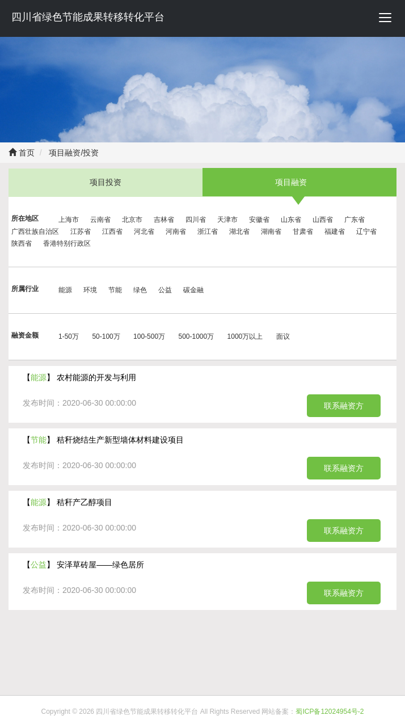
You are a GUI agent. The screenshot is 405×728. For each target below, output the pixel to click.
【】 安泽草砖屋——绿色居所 (83, 564)
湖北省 (239, 231)
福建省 (334, 231)
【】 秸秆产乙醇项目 (67, 502)
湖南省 (271, 231)
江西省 (112, 231)
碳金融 (193, 290)
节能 (115, 290)
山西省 (323, 220)
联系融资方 (344, 405)
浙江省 (207, 231)
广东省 (354, 220)
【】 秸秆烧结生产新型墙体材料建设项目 (103, 439)
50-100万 (106, 336)
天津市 (227, 220)
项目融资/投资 (73, 152)
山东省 (291, 220)
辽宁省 (366, 231)
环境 (90, 290)
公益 (165, 290)
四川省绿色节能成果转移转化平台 (87, 17)
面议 (283, 336)
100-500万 (149, 336)
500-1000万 (196, 336)
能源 (65, 290)
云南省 (100, 220)
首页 (22, 152)
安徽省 (259, 220)
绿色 (140, 290)
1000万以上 (245, 336)
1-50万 (68, 336)
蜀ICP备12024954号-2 (330, 712)
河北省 (144, 231)
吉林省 (164, 220)
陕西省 (21, 243)
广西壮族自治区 (35, 231)
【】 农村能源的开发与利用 (79, 377)
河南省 (176, 231)
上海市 (68, 220)
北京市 (132, 220)
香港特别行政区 (67, 243)
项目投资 (105, 182)
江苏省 (80, 231)
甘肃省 (303, 231)
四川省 (195, 220)
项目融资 (291, 182)
